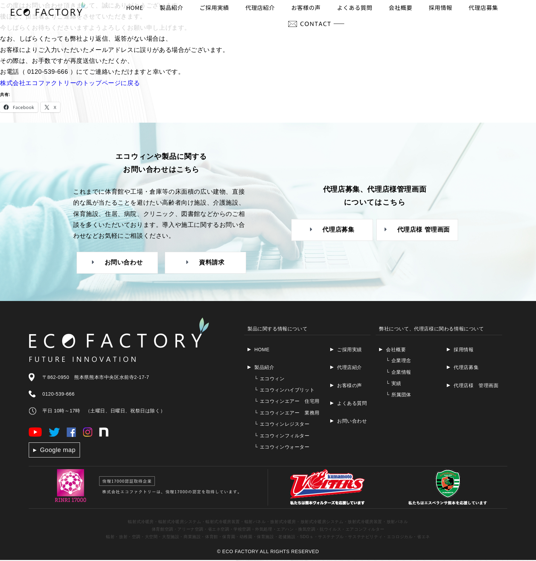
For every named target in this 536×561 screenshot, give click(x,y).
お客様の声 (349, 386)
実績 (393, 384)
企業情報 (398, 372)
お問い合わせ (352, 422)
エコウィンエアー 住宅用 (287, 402)
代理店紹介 (349, 368)
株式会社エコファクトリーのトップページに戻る (70, 83)
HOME (261, 350)
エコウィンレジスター (282, 425)
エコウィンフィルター (282, 436)
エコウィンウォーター (282, 447)
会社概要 (396, 350)
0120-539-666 (58, 394)
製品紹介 (264, 368)
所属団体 (398, 395)
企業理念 (398, 361)
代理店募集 (466, 368)
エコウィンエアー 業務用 (287, 413)
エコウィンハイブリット (284, 390)
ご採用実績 (349, 350)
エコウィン (269, 379)
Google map (58, 450)
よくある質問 (352, 404)
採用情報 (463, 350)
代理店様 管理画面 (476, 386)
